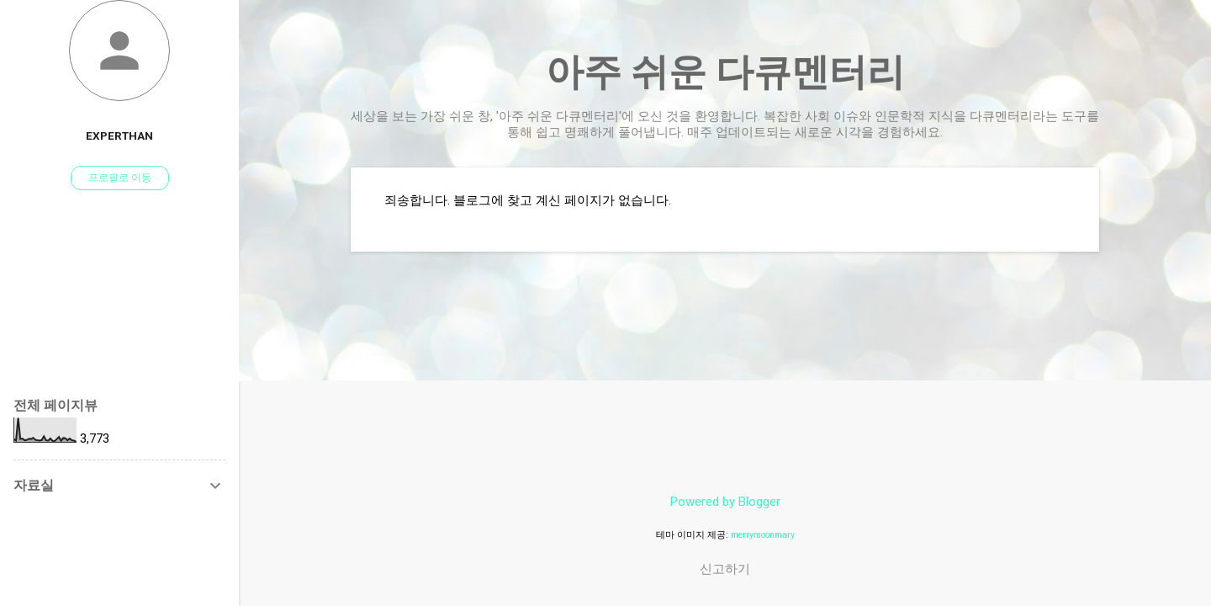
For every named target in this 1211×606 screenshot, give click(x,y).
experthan (119, 135)
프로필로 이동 (119, 177)
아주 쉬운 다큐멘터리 (725, 72)
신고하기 (725, 569)
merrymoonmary (763, 534)
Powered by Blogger (725, 501)
